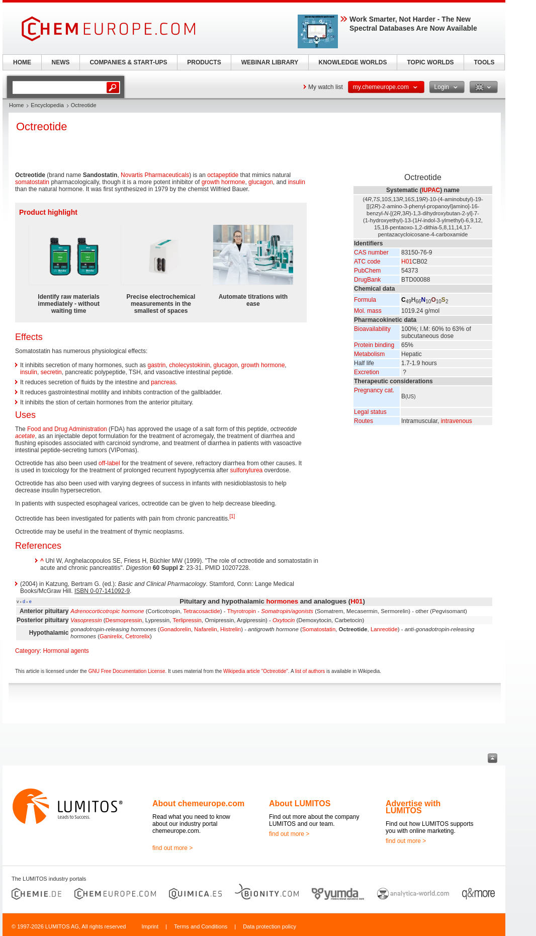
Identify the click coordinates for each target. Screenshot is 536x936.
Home (16, 105)
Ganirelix (111, 636)
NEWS (61, 62)
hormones (282, 601)
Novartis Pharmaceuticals (155, 175)
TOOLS (484, 62)
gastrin (156, 365)
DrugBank (367, 279)
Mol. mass (368, 310)
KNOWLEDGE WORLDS (353, 62)
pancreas (163, 382)
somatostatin (32, 182)
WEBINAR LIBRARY (270, 62)
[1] (232, 516)
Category (27, 650)
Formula (365, 299)
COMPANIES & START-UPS (128, 62)
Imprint (149, 926)
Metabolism (369, 354)
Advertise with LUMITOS (413, 807)
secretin (51, 372)
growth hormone (223, 182)
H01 (406, 261)
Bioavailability (372, 328)
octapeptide (222, 175)
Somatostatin (318, 629)
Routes (363, 420)
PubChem (367, 270)
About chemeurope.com (198, 803)
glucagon (260, 182)
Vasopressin (86, 620)
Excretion (366, 372)
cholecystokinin (189, 365)
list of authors (310, 671)
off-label (109, 463)
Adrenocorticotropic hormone (107, 611)
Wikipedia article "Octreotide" (255, 671)
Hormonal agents (65, 650)
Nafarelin (205, 629)
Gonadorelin (175, 629)
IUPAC (431, 190)
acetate (25, 436)
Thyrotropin (241, 611)
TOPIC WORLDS (430, 62)
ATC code (367, 261)
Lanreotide (384, 629)
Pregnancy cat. (374, 390)
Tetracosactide (201, 611)
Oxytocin (284, 620)
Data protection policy (269, 926)
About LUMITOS (299, 803)
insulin (296, 182)
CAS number (371, 252)
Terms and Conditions (200, 926)
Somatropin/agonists (287, 611)
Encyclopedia (47, 105)
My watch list (325, 87)
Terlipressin (187, 620)
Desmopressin (124, 620)
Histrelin (230, 629)
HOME (22, 62)
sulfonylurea (246, 470)
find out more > (172, 848)
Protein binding (374, 345)
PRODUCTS (204, 62)
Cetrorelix (137, 636)
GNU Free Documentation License (126, 671)
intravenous (456, 420)
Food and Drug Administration (67, 429)
